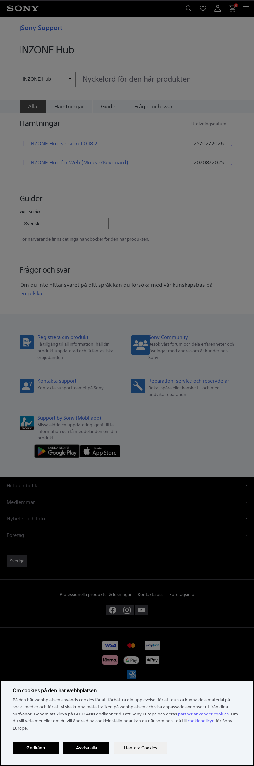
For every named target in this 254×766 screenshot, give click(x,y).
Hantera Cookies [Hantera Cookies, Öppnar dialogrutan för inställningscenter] (140, 747)
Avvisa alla (86, 747)
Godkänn (35, 747)
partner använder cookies (203, 714)
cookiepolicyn (201, 721)
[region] (127, 723)
